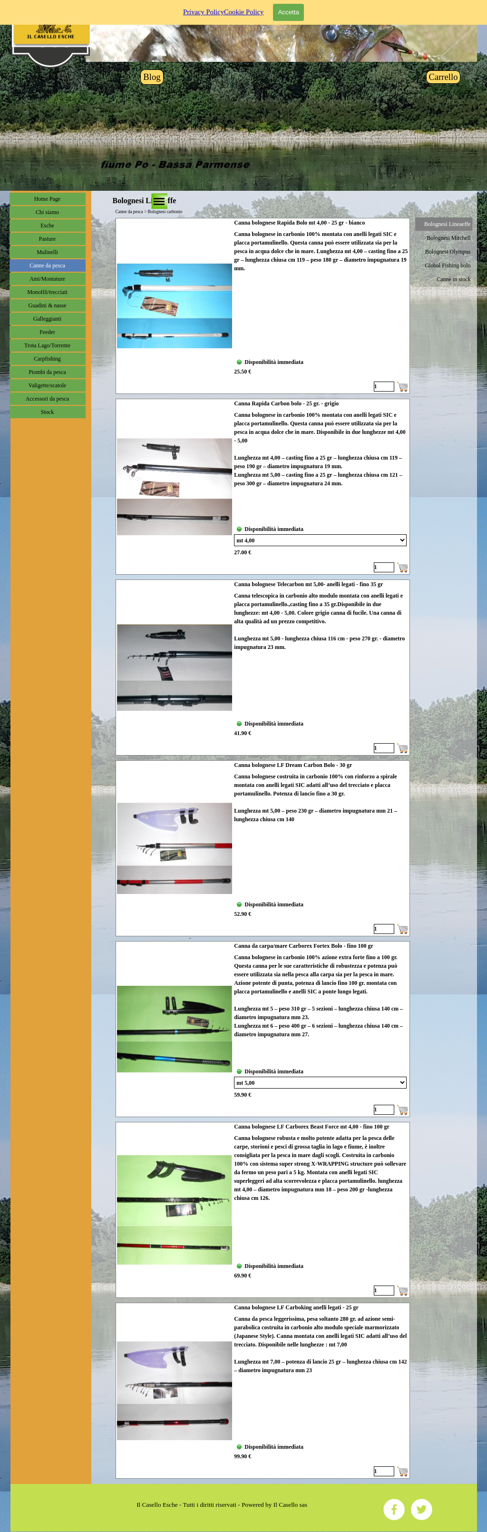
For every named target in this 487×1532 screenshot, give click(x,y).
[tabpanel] (222, 1505)
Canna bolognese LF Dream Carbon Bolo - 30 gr (293, 765)
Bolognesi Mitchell (448, 238)
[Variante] (320, 540)
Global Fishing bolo (447, 265)
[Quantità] (384, 387)
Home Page (47, 199)
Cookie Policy (243, 5)
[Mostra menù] (159, 201)
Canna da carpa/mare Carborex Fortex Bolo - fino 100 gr (303, 946)
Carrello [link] (443, 77)
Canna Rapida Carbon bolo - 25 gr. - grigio (286, 403)
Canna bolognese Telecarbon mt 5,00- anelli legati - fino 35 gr (308, 584)
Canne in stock (453, 279)
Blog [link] (151, 77)
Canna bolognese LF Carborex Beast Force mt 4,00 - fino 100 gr (311, 1126)
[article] (263, 306)
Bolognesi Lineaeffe (447, 224)
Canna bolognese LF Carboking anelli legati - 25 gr (296, 1307)
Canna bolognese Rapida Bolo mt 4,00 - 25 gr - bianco (299, 222)
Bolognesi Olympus (448, 251)
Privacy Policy (203, 5)
